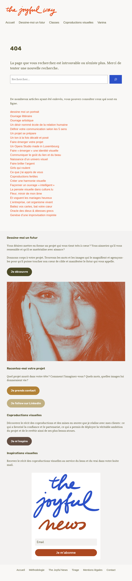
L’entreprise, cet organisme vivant (31, 202)
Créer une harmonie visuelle (28, 180)
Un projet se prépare (23, 133)
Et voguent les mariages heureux (31, 198)
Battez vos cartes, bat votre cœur (31, 206)
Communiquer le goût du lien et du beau (35, 155)
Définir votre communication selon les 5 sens (38, 129)
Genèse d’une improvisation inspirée (33, 215)
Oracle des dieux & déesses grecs (31, 210)
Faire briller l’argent (22, 163)
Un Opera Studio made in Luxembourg (34, 146)
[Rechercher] (115, 79)
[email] (66, 542)
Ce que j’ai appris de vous (26, 172)
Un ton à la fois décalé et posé (29, 137)
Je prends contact (23, 390)
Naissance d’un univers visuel (29, 159)
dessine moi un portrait (24, 111)
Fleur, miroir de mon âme (26, 193)
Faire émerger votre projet (26, 142)
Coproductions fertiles (24, 176)
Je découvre (19, 271)
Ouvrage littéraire (21, 116)
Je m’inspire (19, 441)
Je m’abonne (66, 552)
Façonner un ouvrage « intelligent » (32, 185)
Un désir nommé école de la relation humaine (39, 124)
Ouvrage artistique (22, 120)
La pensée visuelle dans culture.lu (31, 189)
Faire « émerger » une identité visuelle (34, 150)
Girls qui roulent (20, 168)
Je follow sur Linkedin (26, 403)
